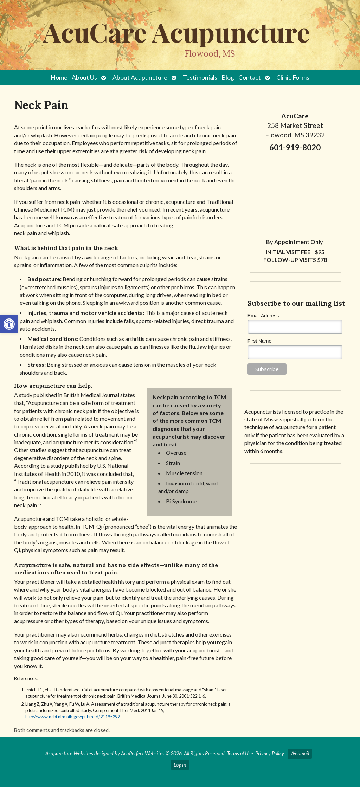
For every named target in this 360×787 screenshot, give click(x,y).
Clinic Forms (292, 77)
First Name (259, 341)
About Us (84, 77)
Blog (227, 77)
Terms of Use (240, 753)
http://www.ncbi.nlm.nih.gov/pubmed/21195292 (72, 717)
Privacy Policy (269, 753)
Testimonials (200, 77)
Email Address (263, 315)
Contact (249, 77)
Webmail (299, 753)
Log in (180, 765)
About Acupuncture (139, 77)
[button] (9, 324)
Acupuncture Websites (69, 753)
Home (59, 77)
